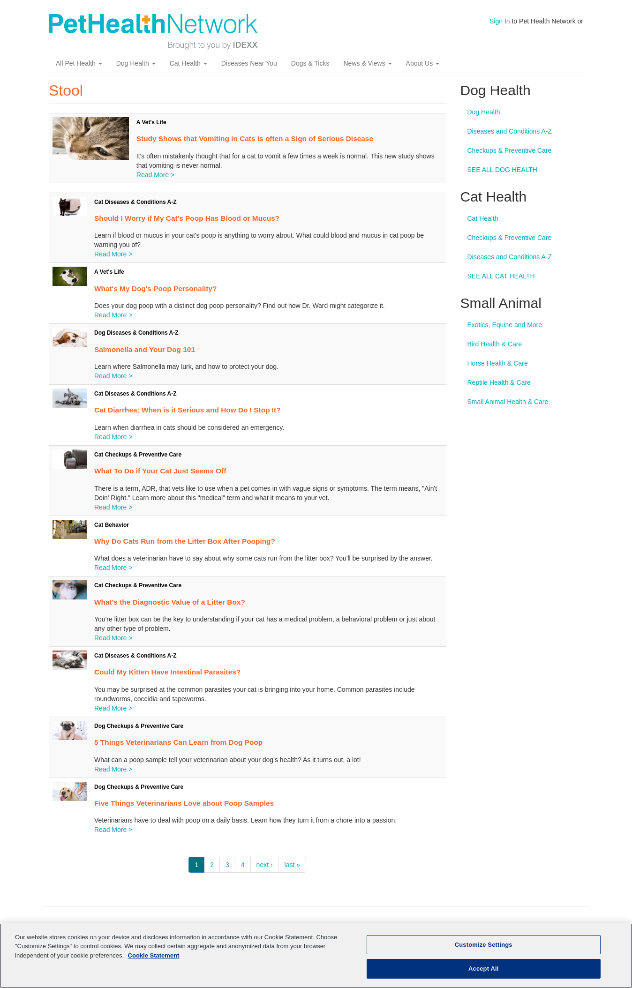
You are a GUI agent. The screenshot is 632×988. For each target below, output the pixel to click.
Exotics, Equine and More (504, 325)
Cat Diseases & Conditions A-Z (135, 202)
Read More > (155, 175)
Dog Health (136, 63)
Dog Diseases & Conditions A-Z (136, 332)
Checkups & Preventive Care (509, 150)
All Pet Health (79, 63)
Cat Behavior (111, 525)
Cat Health (188, 63)
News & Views (367, 63)
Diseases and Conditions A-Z (509, 131)
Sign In (499, 21)
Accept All (483, 968)
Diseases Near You (249, 63)
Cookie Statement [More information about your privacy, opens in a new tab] (154, 955)
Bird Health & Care (494, 344)
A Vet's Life (151, 122)
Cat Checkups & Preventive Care (137, 454)
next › (264, 864)
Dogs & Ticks (310, 63)
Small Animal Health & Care (508, 401)
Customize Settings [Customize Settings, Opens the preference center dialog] (483, 944)
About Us (422, 63)
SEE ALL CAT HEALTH (501, 276)
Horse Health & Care (497, 363)
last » (292, 864)
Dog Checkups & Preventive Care (138, 726)
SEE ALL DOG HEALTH (502, 169)
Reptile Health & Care (499, 382)
